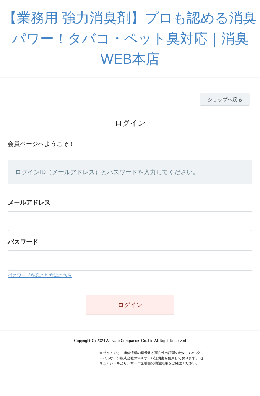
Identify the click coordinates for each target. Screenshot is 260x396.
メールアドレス (29, 202)
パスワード (23, 242)
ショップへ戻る (225, 99)
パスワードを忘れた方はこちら (40, 275)
